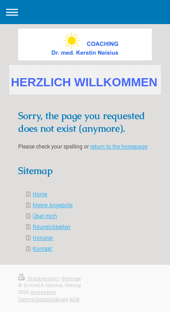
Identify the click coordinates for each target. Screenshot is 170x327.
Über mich (45, 215)
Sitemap (71, 278)
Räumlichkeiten (51, 226)
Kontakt (42, 248)
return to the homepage (118, 146)
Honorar (43, 237)
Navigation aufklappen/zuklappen (85, 12)
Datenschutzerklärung (43, 299)
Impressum (43, 291)
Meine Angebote (53, 204)
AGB (74, 299)
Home (40, 194)
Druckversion (38, 278)
